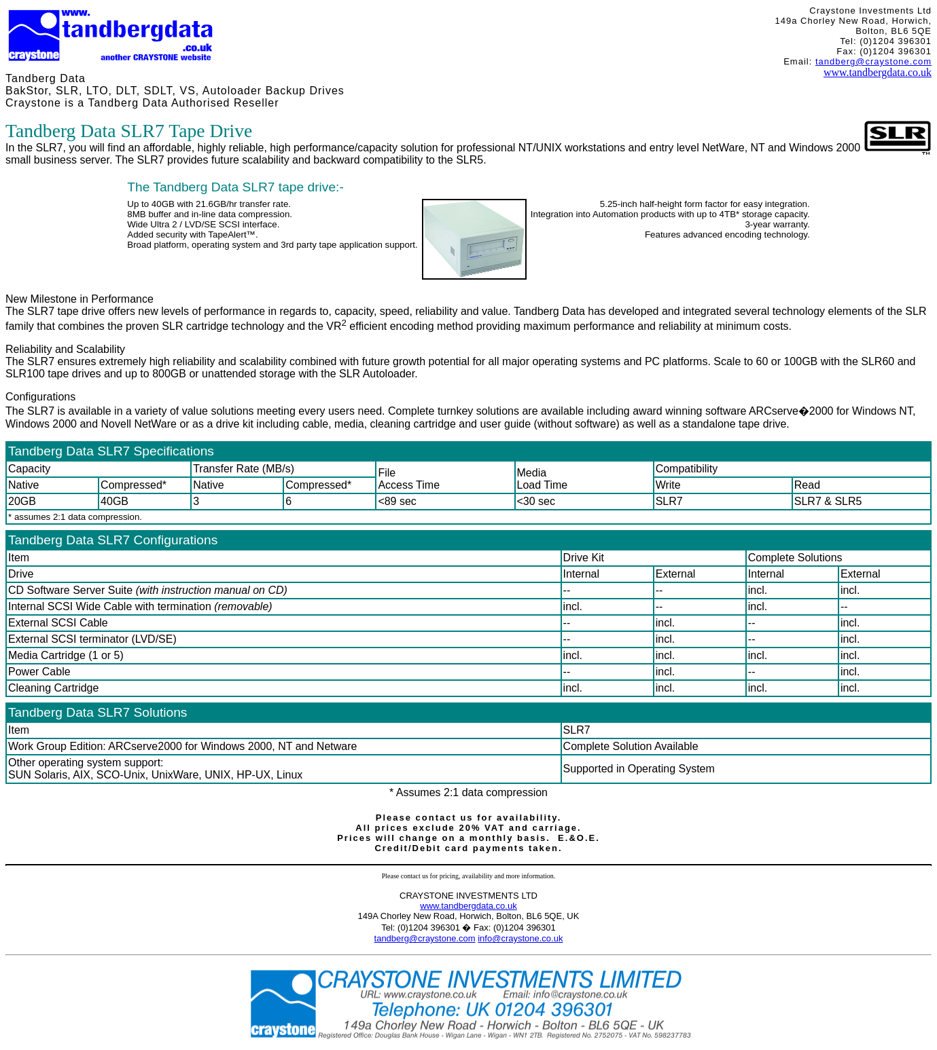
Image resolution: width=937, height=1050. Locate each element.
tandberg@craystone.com (873, 61)
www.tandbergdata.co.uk (878, 72)
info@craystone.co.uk (520, 938)
